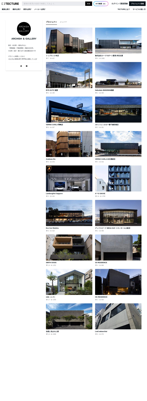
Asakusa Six (50, 159)
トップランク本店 (52, 56)
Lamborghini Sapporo (54, 193)
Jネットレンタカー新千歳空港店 (107, 125)
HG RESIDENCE (101, 297)
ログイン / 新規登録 (120, 4)
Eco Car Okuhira (52, 228)
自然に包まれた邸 (52, 331)
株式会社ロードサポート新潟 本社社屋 (109, 56)
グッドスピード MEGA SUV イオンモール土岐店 (112, 228)
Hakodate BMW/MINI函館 (104, 90)
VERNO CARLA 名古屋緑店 (105, 159)
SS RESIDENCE (101, 262)
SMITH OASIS (51, 262)
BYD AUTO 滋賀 (52, 90)
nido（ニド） (51, 297)
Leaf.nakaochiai (101, 331)
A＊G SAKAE (100, 193)
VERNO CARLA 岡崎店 (54, 125)
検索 (88, 4)
